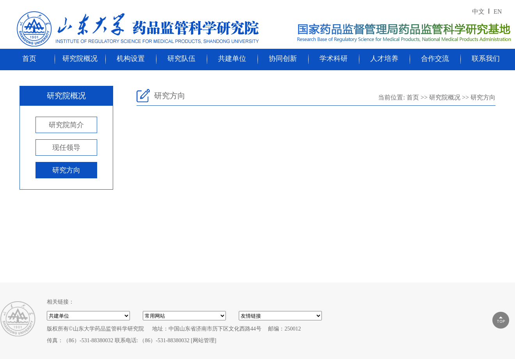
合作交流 (435, 58)
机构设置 (131, 58)
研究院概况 (80, 58)
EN (498, 11)
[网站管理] (203, 340)
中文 (478, 11)
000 (280, 315)
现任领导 (66, 147)
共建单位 (232, 58)
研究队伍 (181, 58)
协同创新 (283, 58)
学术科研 (334, 58)
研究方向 (66, 170)
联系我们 (486, 58)
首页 (29, 58)
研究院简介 (66, 125)
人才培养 (384, 58)
